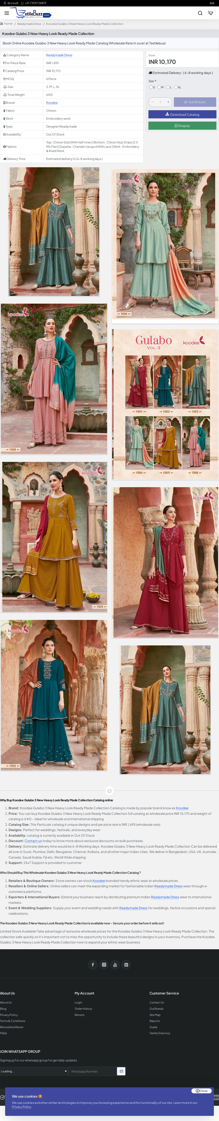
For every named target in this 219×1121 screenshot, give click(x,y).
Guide (153, 1027)
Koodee (52, 102)
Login (78, 1002)
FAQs (3, 1033)
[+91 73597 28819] (33, 3)
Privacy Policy (21, 1107)
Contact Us (156, 1002)
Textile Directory (159, 1033)
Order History (83, 1008)
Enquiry (182, 126)
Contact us (33, 841)
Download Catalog (182, 114)
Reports (154, 1021)
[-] (152, 102)
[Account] (10, 3)
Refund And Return (11, 1027)
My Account (84, 993)
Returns (79, 1015)
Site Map (155, 1015)
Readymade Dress (29, 24)
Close (203, 1090)
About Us (6, 1002)
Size (151, 81)
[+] (168, 102)
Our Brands (156, 1008)
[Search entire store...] (200, 12)
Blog (3, 1008)
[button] (195, 102)
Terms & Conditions (12, 1021)
